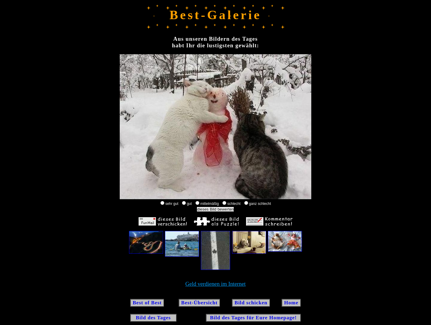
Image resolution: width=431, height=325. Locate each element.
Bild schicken (251, 303)
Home (291, 303)
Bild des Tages (153, 318)
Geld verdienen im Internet (215, 284)
